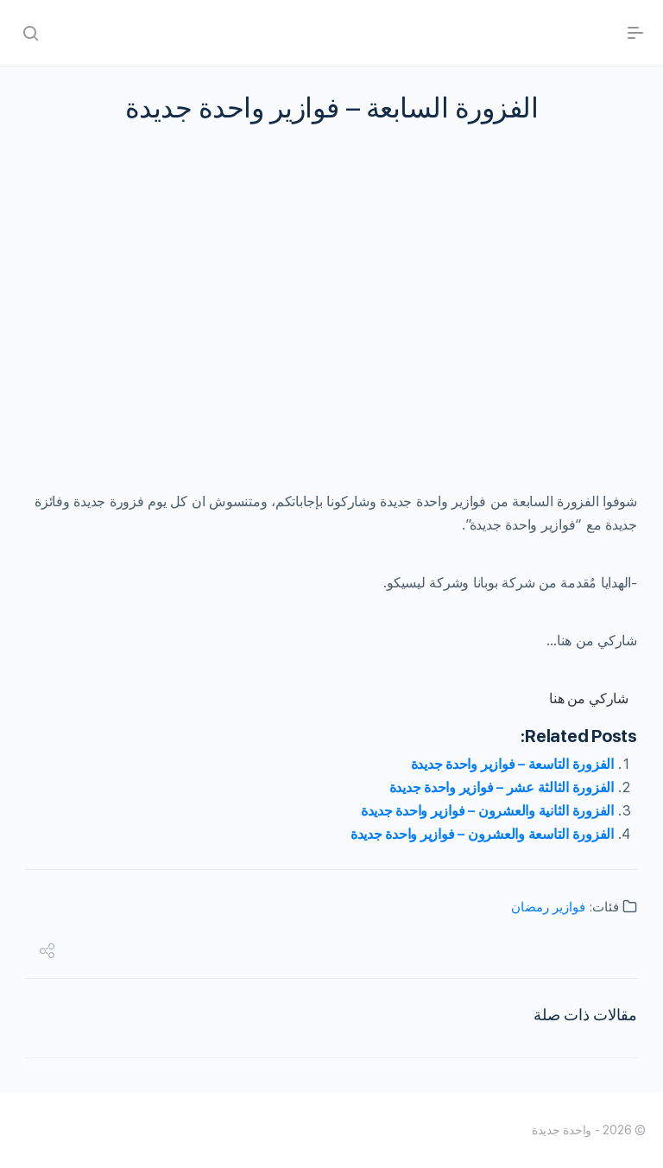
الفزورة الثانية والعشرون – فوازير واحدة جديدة (487, 811)
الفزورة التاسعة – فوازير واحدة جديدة (512, 764)
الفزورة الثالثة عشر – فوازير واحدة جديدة (501, 787)
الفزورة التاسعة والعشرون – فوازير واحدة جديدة (482, 834)
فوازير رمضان (548, 907)
